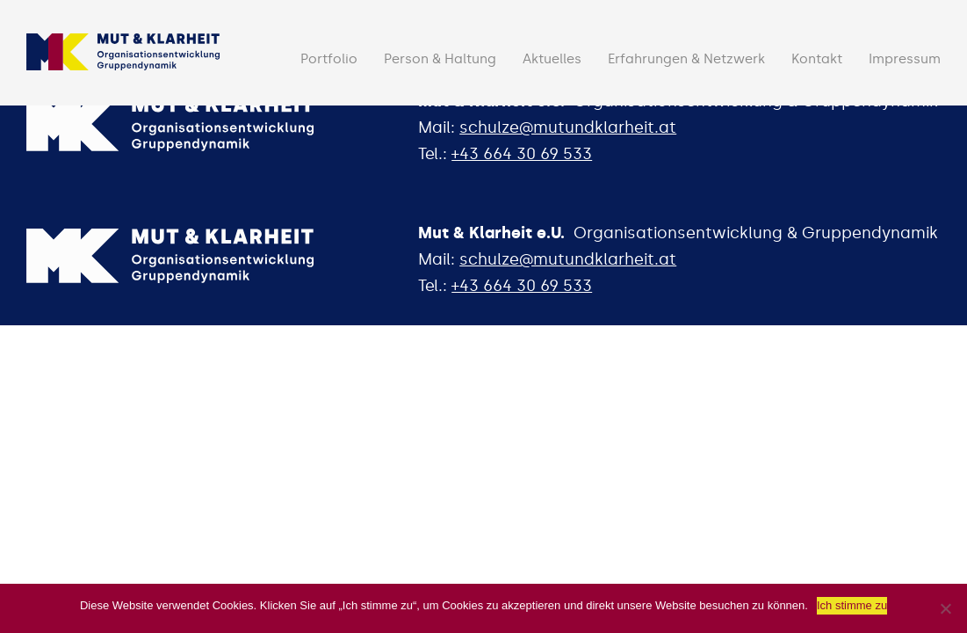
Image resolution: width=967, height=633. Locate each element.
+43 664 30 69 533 (521, 154)
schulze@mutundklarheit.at (567, 127)
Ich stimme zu (852, 605)
